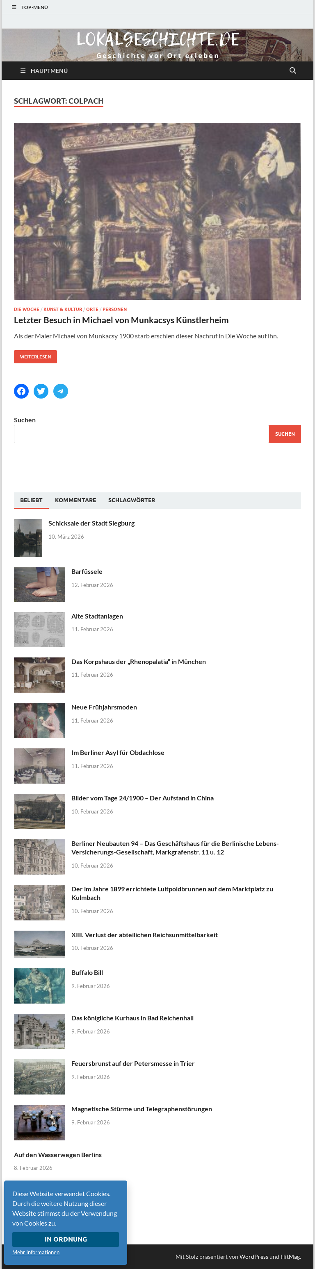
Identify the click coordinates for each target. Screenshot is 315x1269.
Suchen (25, 420)
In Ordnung (66, 1239)
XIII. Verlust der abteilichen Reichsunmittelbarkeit (144, 934)
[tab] (31, 500)
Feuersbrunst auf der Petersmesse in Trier (133, 1063)
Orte (92, 309)
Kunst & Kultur (62, 309)
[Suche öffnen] (293, 70)
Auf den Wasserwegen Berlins (58, 1154)
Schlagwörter (131, 500)
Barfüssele (87, 571)
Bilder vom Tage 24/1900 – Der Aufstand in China (142, 798)
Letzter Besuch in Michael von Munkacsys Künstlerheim (121, 320)
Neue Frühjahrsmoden (104, 707)
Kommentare (75, 500)
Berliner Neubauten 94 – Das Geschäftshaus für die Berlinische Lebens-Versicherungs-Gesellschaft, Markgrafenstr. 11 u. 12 (175, 847)
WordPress (254, 1256)
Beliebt (31, 500)
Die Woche (26, 309)
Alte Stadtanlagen (97, 616)
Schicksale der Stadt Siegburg (91, 523)
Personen (115, 309)
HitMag (290, 1256)
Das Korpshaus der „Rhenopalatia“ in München (138, 661)
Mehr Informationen (35, 1252)
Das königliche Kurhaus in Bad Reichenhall (132, 1018)
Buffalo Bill (87, 972)
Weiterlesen (32, 355)
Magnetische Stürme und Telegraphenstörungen (141, 1109)
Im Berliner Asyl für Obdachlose (117, 752)
